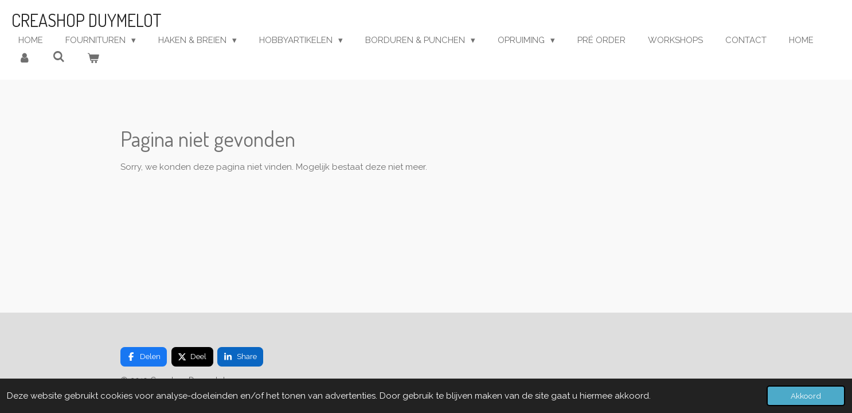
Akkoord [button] (806, 395)
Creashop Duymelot (86, 20)
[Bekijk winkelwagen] (93, 58)
